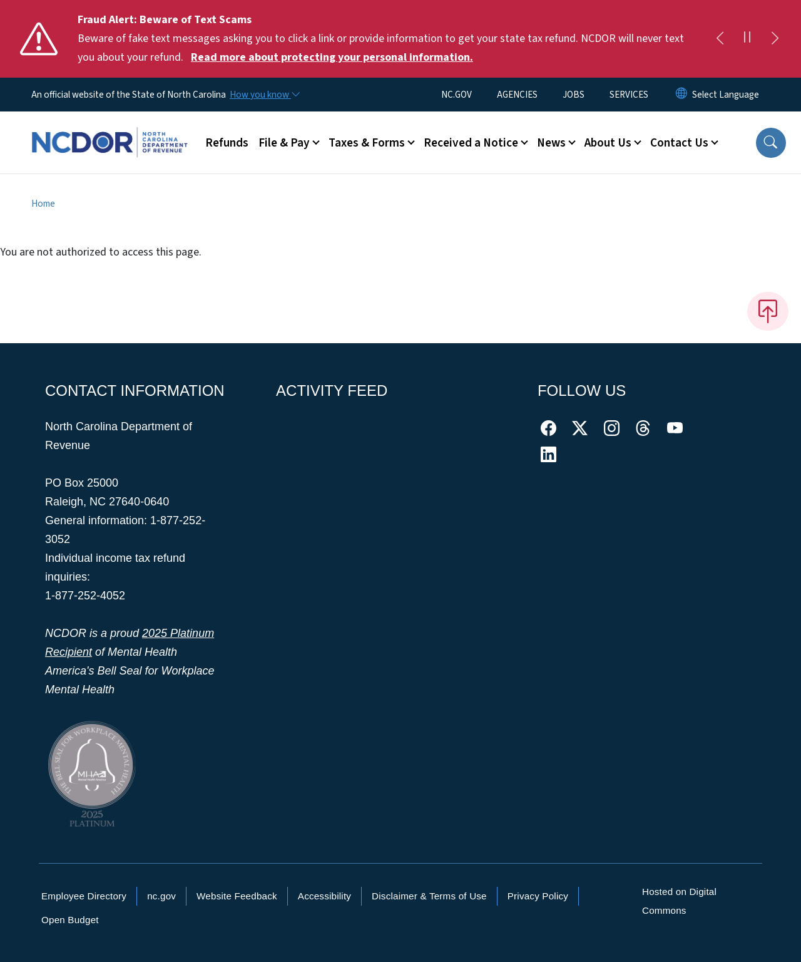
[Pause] (747, 39)
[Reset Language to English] (681, 94)
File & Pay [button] (284, 143)
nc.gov (161, 896)
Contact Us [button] (679, 143)
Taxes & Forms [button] (367, 143)
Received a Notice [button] (471, 143)
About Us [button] (607, 143)
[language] (725, 94)
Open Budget (70, 919)
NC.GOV (456, 94)
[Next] (774, 39)
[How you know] (264, 94)
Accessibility (324, 896)
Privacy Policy (538, 896)
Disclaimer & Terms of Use (429, 896)
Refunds (226, 143)
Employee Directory (83, 896)
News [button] (551, 143)
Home (43, 203)
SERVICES (629, 94)
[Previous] (719, 39)
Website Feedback (236, 896)
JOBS (573, 94)
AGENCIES (517, 94)
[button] (771, 143)
